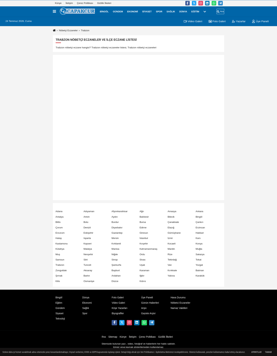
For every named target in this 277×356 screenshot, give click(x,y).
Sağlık (171, 11)
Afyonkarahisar (119, 211)
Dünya (183, 11)
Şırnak (58, 275)
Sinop (114, 259)
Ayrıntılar (256, 352)
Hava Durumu (178, 297)
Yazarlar (239, 21)
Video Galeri (193, 21)
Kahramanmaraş (148, 249)
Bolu (86, 222)
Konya (199, 243)
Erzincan (200, 227)
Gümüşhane (174, 233)
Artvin (87, 216)
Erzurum (59, 233)
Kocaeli (172, 243)
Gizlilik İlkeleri (104, 3)
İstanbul (144, 238)
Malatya (88, 249)
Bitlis (58, 222)
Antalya (59, 216)
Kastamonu (61, 243)
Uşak (142, 265)
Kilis (57, 281)
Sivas (142, 259)
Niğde (114, 254)
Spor (159, 11)
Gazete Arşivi (148, 313)
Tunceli (87, 265)
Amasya (172, 211)
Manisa (115, 249)
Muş (57, 254)
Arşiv (144, 308)
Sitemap (112, 337)
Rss (104, 337)
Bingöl (104, 11)
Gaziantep (116, 233)
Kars (198, 238)
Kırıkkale (172, 270)
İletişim (69, 3)
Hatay (58, 238)
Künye (58, 3)
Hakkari (200, 233)
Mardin (171, 249)
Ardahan (115, 275)
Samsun (59, 259)
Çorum (59, 227)
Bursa (143, 222)
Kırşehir (144, 243)
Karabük (200, 275)
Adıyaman (89, 211)
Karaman (144, 270)
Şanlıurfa (116, 265)
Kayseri (88, 243)
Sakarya (200, 254)
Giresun (144, 233)
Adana (58, 211)
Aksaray (88, 270)
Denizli (87, 227)
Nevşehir (88, 254)
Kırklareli (116, 243)
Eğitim (195, 11)
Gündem (118, 11)
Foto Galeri (217, 21)
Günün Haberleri (150, 303)
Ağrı (142, 211)
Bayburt (115, 270)
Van (170, 265)
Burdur (115, 222)
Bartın (87, 275)
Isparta (87, 238)
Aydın (114, 216)
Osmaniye (89, 281)
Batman (200, 270)
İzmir (170, 238)
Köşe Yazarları (119, 308)
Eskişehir (88, 233)
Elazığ (171, 227)
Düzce (114, 281)
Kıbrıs (143, 281)
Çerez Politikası (85, 3)
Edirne (143, 227)
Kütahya (59, 249)
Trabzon (59, 265)
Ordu (142, 254)
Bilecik (171, 216)
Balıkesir (144, 216)
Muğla (199, 249)
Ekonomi (132, 11)
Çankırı (199, 222)
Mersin (115, 238)
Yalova (171, 275)
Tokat (198, 259)
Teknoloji (60, 318)
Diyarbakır (116, 227)
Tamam (268, 352)
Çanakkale (173, 222)
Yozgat (199, 265)
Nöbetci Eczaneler (180, 303)
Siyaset (147, 11)
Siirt (86, 259)
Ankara (199, 211)
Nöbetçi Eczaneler (68, 30)
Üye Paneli (260, 21)
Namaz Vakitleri (179, 308)
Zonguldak (61, 270)
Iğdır (142, 275)
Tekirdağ (172, 259)
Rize (170, 254)
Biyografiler (118, 313)
